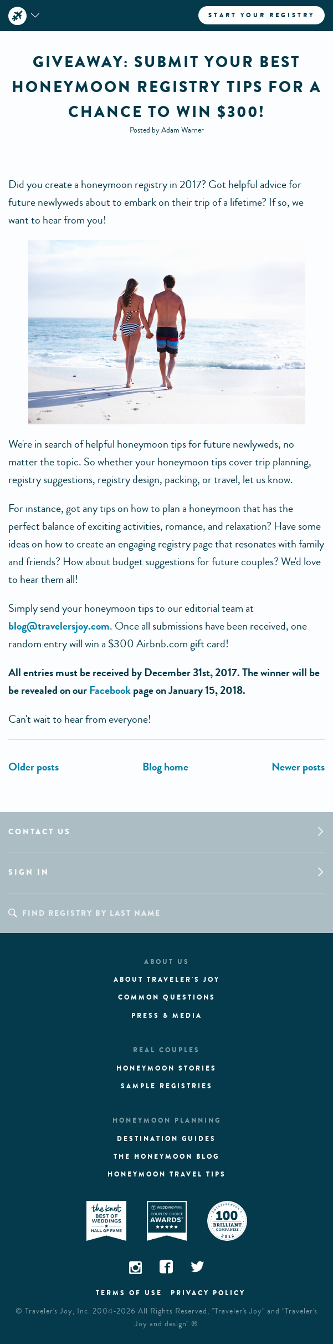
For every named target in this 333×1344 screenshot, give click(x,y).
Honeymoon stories (166, 1068)
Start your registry (261, 15)
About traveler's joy (167, 980)
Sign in (28, 872)
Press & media (166, 1016)
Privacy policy (208, 1293)
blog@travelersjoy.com (59, 626)
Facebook (110, 690)
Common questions (167, 997)
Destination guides (166, 1139)
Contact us (39, 832)
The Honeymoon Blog (166, 1157)
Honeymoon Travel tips (166, 1174)
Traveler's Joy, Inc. (57, 1311)
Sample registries (167, 1086)
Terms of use (129, 1293)
